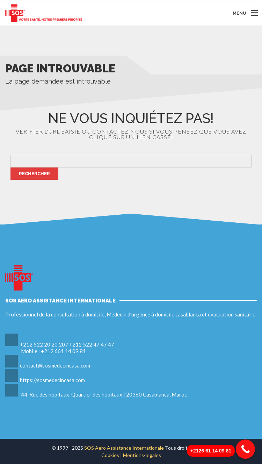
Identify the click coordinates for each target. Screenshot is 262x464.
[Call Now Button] (245, 449)
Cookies (110, 455)
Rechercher (34, 173)
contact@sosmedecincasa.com (55, 365)
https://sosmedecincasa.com (52, 380)
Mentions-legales (142, 455)
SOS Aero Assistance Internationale (124, 448)
